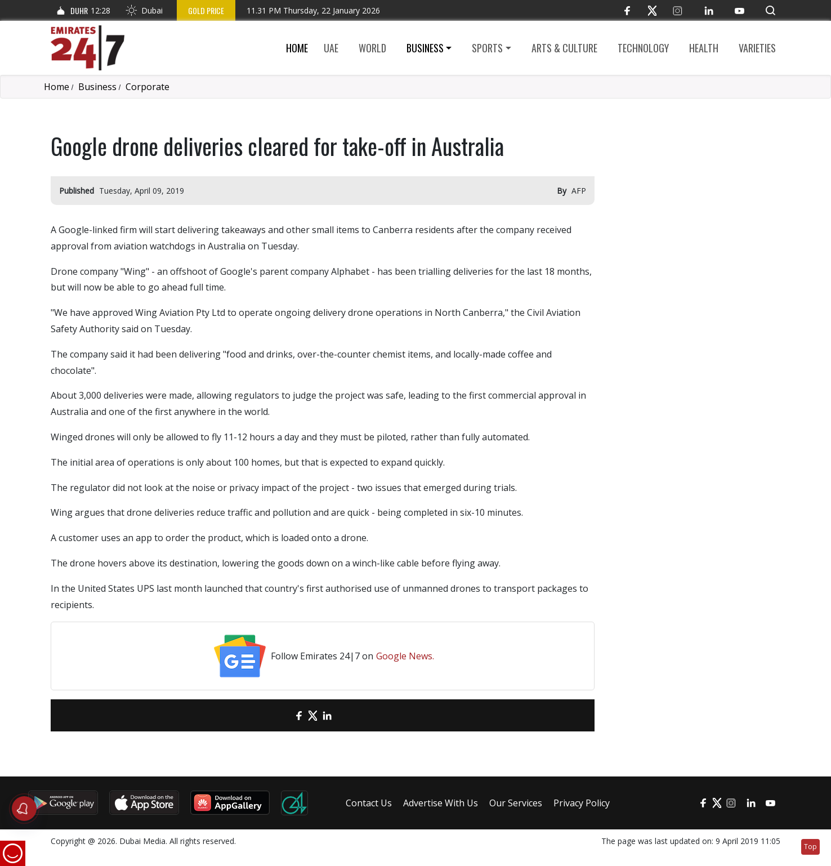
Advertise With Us (440, 803)
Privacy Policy (581, 803)
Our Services (515, 803)
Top (810, 846)
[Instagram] (677, 10)
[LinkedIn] (708, 10)
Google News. (405, 656)
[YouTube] (739, 10)
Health (703, 48)
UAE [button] (331, 48)
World (372, 48)
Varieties (757, 48)
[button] (770, 10)
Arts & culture (564, 48)
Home (297, 48)
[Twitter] (652, 10)
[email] (279, 715)
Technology (643, 48)
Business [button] (425, 48)
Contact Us (369, 803)
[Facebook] (627, 10)
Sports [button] (487, 48)
